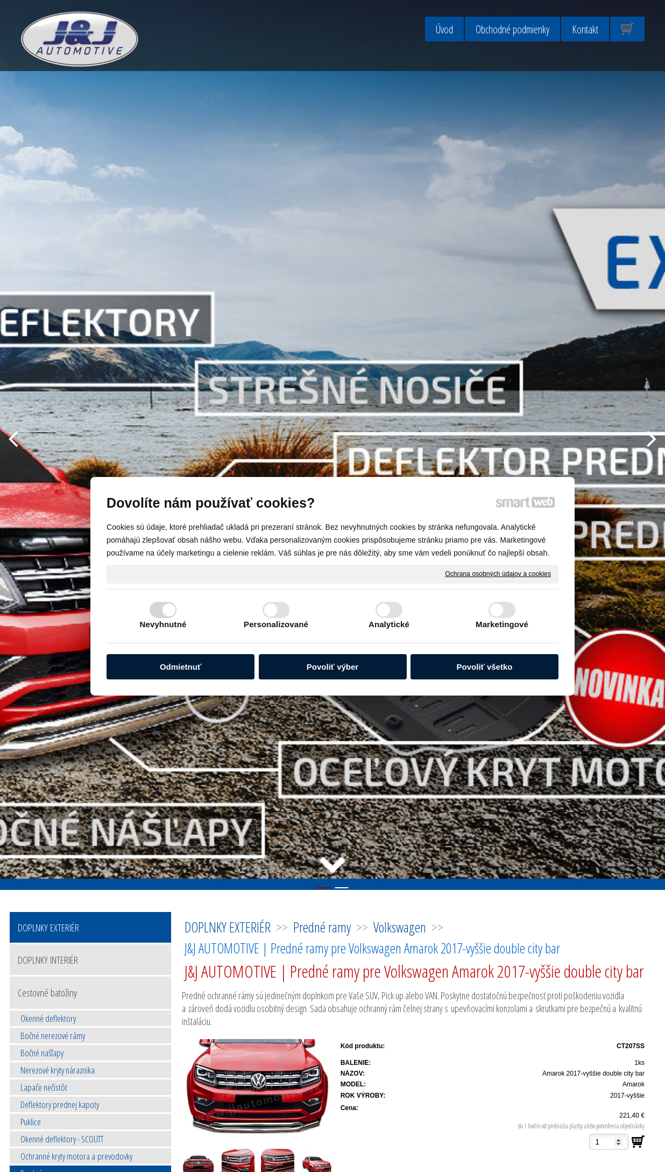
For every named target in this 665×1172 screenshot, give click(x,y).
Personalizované (276, 624)
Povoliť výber (332, 666)
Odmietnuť (180, 666)
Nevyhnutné (163, 624)
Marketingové (502, 624)
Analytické (389, 624)
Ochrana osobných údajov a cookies (498, 573)
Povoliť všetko (485, 666)
